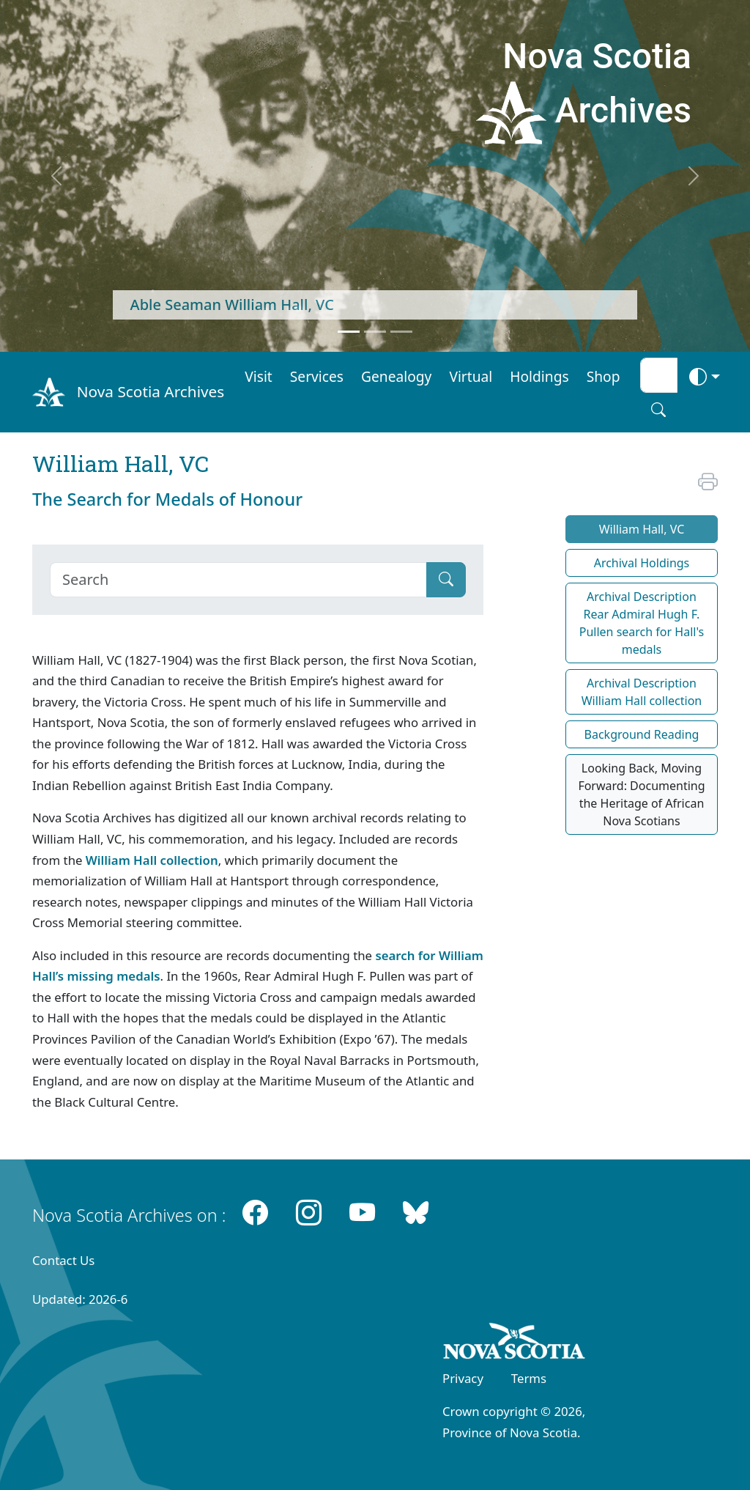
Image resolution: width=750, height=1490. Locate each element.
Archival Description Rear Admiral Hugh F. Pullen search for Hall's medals (641, 623)
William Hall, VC (642, 529)
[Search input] (658, 375)
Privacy (462, 1378)
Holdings (539, 376)
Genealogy (396, 376)
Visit (258, 376)
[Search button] (658, 410)
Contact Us (63, 1260)
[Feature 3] (401, 331)
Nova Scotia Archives (150, 391)
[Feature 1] (349, 331)
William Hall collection (152, 860)
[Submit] (446, 579)
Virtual (470, 376)
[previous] (56, 176)
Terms (528, 1378)
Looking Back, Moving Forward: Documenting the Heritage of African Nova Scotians (641, 794)
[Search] (238, 579)
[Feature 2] (375, 331)
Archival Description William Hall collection (642, 692)
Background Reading (641, 734)
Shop (603, 376)
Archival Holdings (642, 563)
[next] (693, 176)
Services (317, 376)
